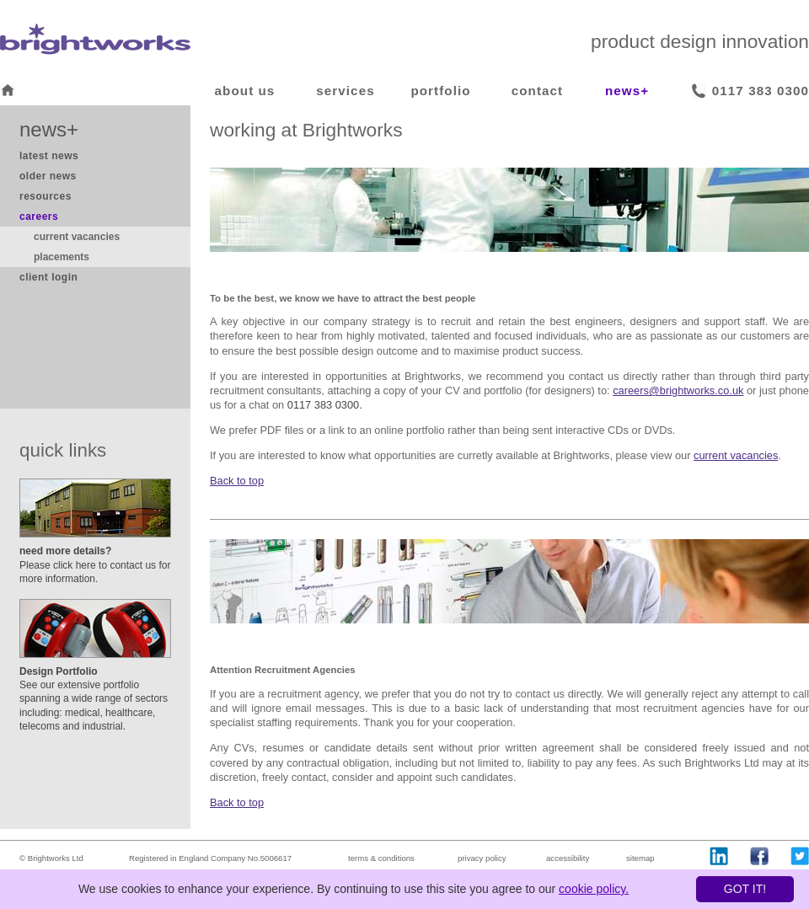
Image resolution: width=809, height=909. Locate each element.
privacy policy (482, 858)
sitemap (640, 858)
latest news (48, 156)
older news (48, 176)
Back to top (237, 480)
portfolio (440, 90)
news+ (627, 90)
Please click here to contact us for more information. (94, 564)
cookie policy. (594, 889)
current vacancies (77, 237)
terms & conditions (381, 858)
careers (38, 216)
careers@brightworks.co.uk (678, 390)
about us (245, 90)
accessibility (567, 858)
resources (45, 196)
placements (61, 257)
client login (48, 277)
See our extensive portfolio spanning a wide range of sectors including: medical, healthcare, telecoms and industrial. (93, 699)
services (345, 90)
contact (537, 90)
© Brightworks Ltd (51, 858)
